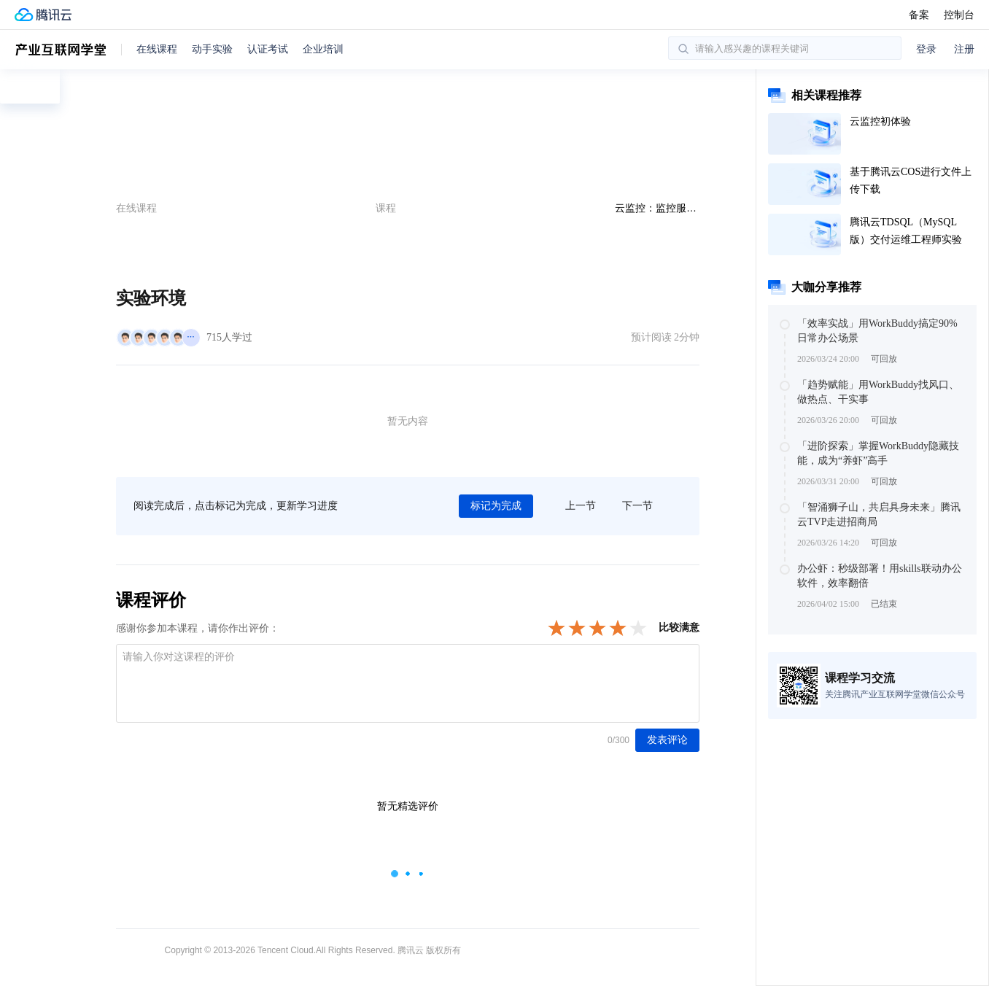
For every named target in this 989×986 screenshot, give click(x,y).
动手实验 (212, 49)
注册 (964, 49)
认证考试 (267, 49)
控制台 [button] (959, 14)
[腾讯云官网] (43, 14)
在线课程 (156, 49)
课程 (386, 208)
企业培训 (323, 49)
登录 (926, 49)
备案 (919, 14)
